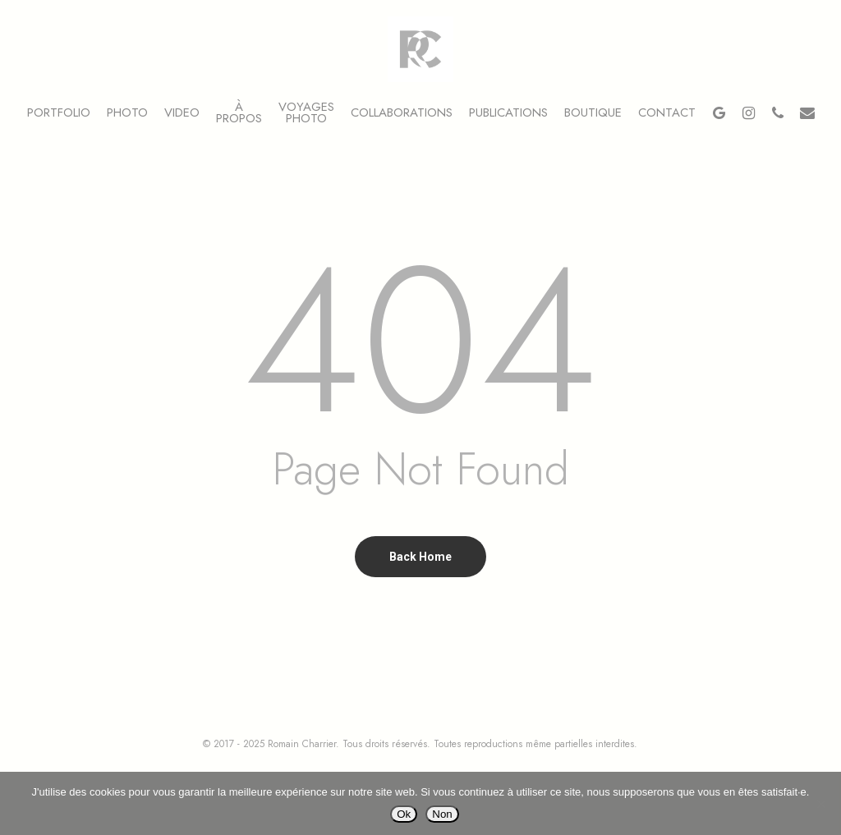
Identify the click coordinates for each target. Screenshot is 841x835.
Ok (404, 814)
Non (442, 814)
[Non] (820, 804)
